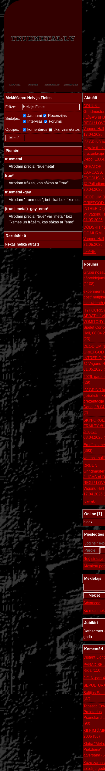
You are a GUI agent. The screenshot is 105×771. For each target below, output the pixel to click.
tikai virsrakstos (64, 129)
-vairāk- (89, 252)
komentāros (35, 129)
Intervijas (33, 121)
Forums (53, 121)
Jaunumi (32, 116)
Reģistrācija (93, 559)
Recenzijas (55, 116)
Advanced (91, 603)
